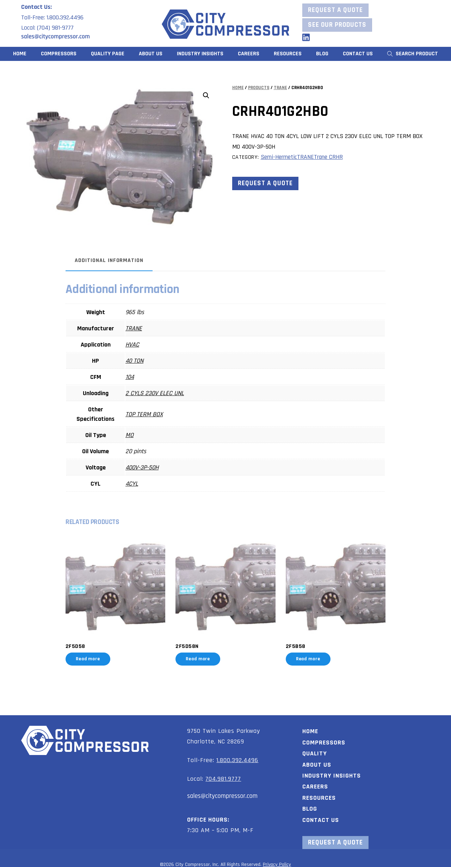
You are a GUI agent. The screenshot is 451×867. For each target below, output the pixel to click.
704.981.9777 (223, 776)
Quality (314, 750)
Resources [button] (288, 53)
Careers (248, 53)
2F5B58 (294, 643)
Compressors (58, 53)
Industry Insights (200, 53)
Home (19, 53)
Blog (322, 53)
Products (259, 88)
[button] (206, 95)
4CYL (136, 484)
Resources (319, 795)
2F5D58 (80, 643)
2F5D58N (188, 643)
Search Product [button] (412, 53)
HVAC (137, 345)
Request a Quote (335, 10)
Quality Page (107, 53)
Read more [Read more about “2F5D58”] (92, 656)
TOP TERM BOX (148, 414)
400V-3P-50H (146, 467)
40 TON (139, 361)
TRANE (280, 88)
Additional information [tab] (113, 260)
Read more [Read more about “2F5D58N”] (199, 656)
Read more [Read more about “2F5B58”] (306, 656)
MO (134, 435)
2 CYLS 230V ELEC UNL (159, 393)
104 (134, 377)
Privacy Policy (277, 861)
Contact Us (358, 53)
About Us (150, 53)
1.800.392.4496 (237, 757)
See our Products (337, 24)
